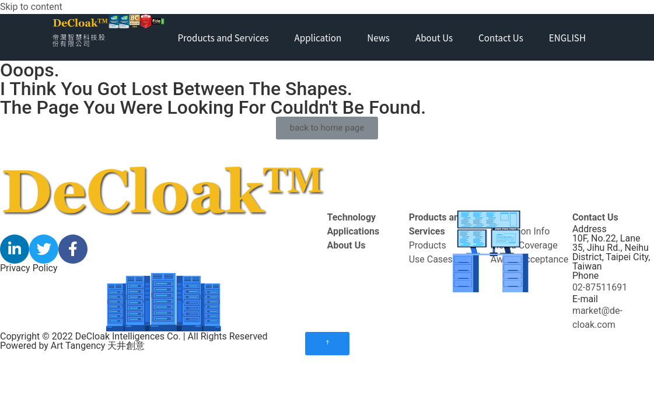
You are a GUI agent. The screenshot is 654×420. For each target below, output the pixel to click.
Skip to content (31, 6)
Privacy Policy (29, 268)
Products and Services (222, 37)
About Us (434, 37)
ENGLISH (567, 37)
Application (318, 37)
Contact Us (500, 37)
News (378, 37)
